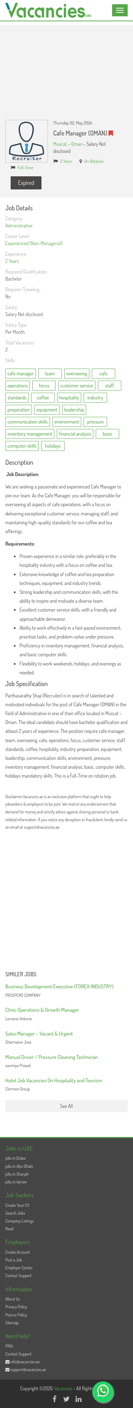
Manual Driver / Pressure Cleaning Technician (51, 1057)
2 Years (66, 161)
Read (9, 1228)
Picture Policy (16, 1315)
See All (66, 1106)
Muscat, (60, 144)
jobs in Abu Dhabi (19, 1166)
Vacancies (63, 1388)
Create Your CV (17, 1205)
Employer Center (19, 1267)
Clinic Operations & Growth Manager (42, 1009)
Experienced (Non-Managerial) (33, 243)
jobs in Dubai (15, 1158)
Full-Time (26, 167)
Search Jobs (15, 1213)
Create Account (17, 1252)
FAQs (9, 1345)
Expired (26, 182)
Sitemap (12, 1322)
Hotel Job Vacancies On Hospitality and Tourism (53, 1080)
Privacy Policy (16, 1306)
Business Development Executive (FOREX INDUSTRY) (59, 986)
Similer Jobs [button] (21, 974)
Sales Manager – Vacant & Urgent (39, 1033)
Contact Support (18, 1275)
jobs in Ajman (16, 1182)
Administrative (18, 225)
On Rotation (94, 161)
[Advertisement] (66, 67)
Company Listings (19, 1221)
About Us (12, 1299)
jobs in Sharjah (17, 1174)
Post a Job (13, 1260)
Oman (77, 144)
